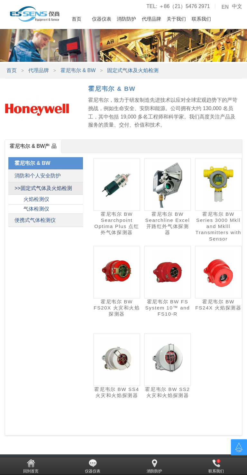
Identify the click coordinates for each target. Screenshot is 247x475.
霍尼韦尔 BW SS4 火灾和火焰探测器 (116, 392)
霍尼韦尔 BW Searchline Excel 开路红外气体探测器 (167, 223)
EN (225, 7)
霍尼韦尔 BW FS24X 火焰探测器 (218, 304)
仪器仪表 (101, 19)
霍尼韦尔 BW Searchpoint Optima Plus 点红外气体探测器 (116, 223)
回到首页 (31, 466)
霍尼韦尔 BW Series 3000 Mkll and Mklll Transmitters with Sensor (218, 226)
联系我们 (201, 19)
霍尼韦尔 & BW (78, 70)
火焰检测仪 (36, 199)
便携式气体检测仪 (35, 220)
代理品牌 (151, 19)
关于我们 (176, 19)
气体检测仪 (36, 209)
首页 (76, 19)
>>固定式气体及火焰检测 (43, 188)
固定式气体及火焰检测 (133, 70)
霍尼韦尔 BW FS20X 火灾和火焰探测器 (117, 308)
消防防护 (126, 19)
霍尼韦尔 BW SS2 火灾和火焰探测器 (167, 392)
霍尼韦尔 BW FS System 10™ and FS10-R (167, 308)
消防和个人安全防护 (37, 175)
